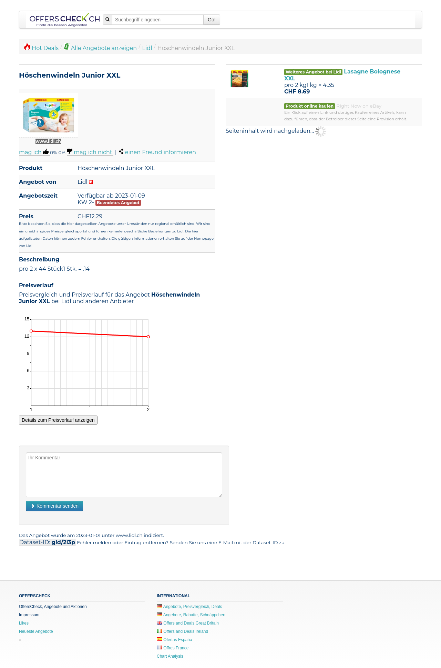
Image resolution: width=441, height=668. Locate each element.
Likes (24, 623)
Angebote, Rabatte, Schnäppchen (191, 614)
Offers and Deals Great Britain (188, 623)
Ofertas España (174, 639)
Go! (212, 19)
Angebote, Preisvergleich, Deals (189, 606)
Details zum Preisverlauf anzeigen (58, 420)
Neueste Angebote (36, 631)
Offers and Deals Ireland (182, 631)
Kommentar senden (54, 506)
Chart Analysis (170, 656)
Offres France (172, 648)
